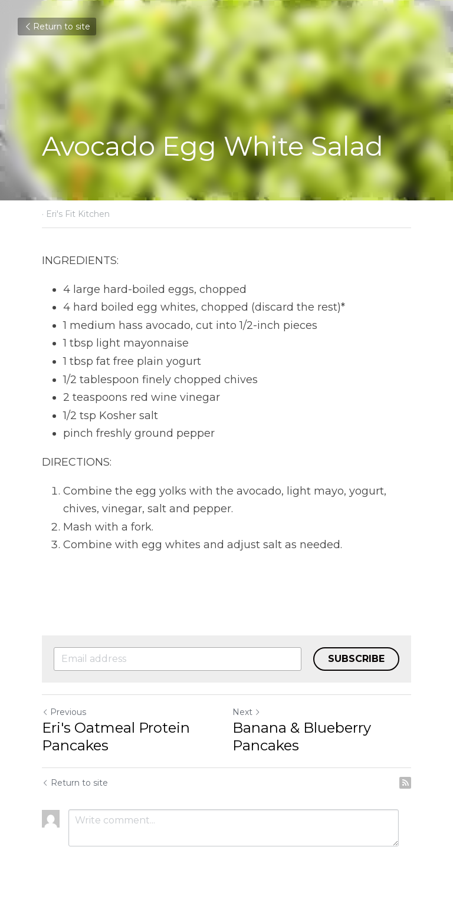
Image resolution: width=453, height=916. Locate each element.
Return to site (57, 26)
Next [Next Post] (246, 712)
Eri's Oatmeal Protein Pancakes (116, 736)
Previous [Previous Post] (64, 712)
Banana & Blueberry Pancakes (301, 736)
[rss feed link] (405, 783)
